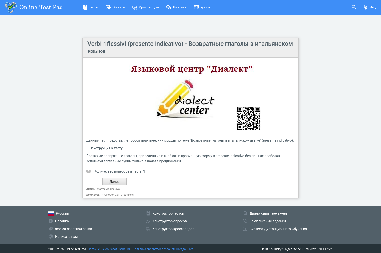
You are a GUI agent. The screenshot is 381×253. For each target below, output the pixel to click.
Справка (62, 221)
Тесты (90, 7)
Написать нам (66, 237)
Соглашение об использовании (109, 249)
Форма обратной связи (73, 229)
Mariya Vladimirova (108, 189)
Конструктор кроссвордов (173, 229)
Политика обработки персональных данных (163, 249)
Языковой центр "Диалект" (118, 194)
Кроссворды (145, 7)
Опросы (115, 7)
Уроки (202, 7)
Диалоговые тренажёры (269, 213)
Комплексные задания (268, 221)
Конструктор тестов (168, 213)
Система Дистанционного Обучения (278, 229)
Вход (370, 7)
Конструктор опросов (169, 221)
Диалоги (176, 7)
